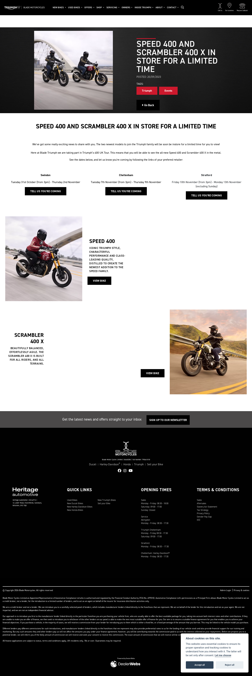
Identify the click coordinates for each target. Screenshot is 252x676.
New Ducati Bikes (75, 503)
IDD (198, 519)
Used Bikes (74, 7)
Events (168, 90)
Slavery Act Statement (207, 506)
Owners (126, 7)
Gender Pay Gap (204, 516)
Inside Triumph (143, 7)
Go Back (148, 105)
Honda (127, 464)
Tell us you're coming (45, 191)
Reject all (229, 665)
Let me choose (223, 655)
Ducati (92, 464)
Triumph (147, 90)
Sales (199, 500)
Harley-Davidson (110, 464)
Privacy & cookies (241, 590)
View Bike (99, 281)
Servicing (112, 7)
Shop (99, 7)
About (159, 7)
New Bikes (58, 7)
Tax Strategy (202, 510)
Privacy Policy (203, 513)
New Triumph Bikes (107, 500)
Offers (88, 7)
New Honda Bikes (75, 510)
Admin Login (225, 590)
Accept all (200, 665)
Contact (172, 7)
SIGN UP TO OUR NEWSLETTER (168, 420)
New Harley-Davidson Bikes (79, 506)
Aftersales (201, 503)
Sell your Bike (155, 464)
